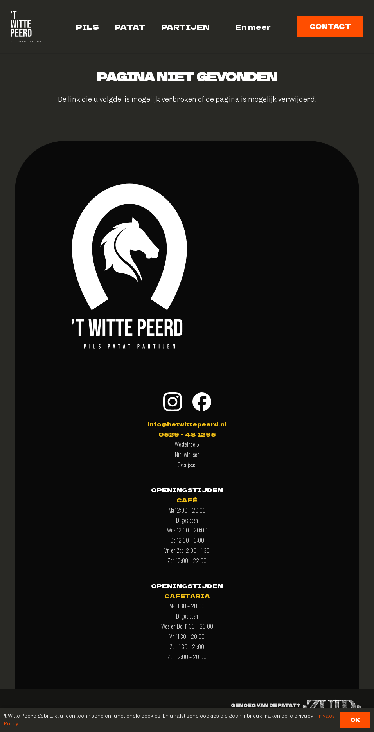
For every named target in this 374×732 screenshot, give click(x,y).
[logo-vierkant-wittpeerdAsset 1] (26, 26)
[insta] (172, 401)
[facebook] (201, 401)
